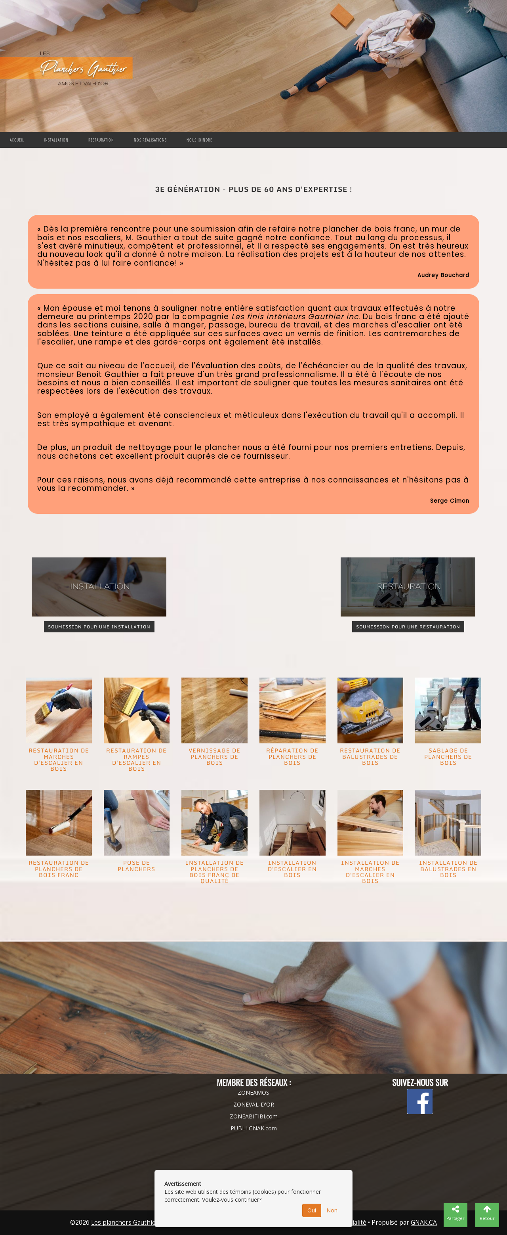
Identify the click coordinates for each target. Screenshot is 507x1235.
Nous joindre (199, 140)
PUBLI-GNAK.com (254, 1128)
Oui (311, 1210)
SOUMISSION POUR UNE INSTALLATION (99, 626)
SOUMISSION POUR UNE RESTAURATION (408, 626)
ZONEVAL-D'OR (253, 1104)
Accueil (17, 140)
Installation (56, 140)
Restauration (101, 140)
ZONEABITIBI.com (254, 1116)
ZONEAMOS (253, 1092)
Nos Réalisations (150, 140)
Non (331, 1210)
